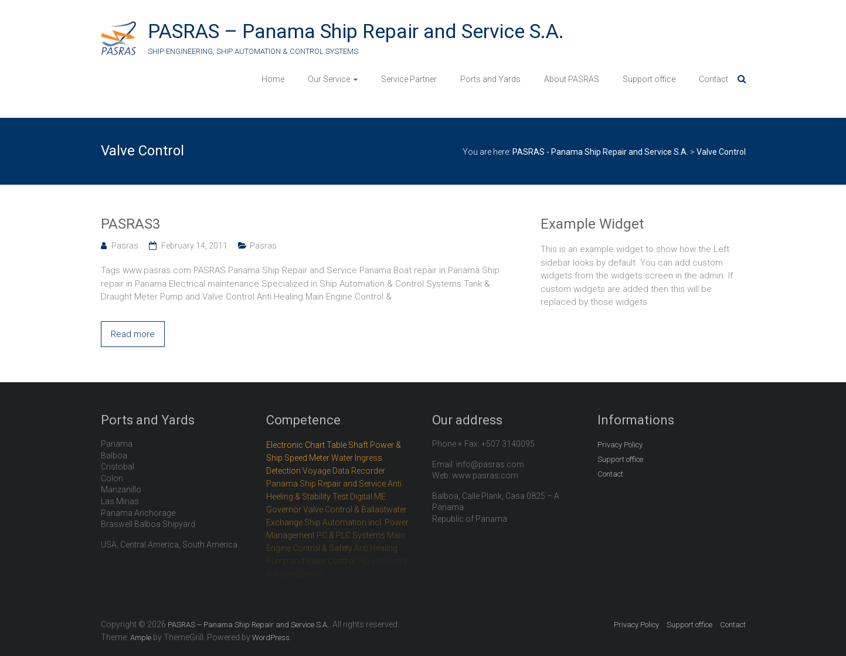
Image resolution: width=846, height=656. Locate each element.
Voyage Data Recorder (344, 470)
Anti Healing (375, 548)
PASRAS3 (130, 224)
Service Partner (409, 79)
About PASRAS (571, 79)
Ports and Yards (490, 79)
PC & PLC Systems (351, 535)
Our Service (329, 79)
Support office (649, 79)
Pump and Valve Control (310, 561)
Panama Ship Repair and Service (326, 483)
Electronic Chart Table (306, 445)
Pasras (124, 245)
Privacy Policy (620, 444)
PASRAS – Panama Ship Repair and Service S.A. (356, 31)
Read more (133, 334)
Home (272, 79)
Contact (713, 79)
